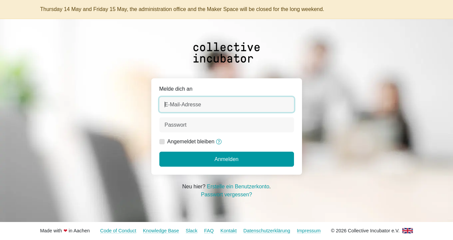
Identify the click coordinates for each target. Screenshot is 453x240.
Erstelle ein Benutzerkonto (238, 186)
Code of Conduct (118, 230)
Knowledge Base (161, 230)
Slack (191, 230)
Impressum (309, 230)
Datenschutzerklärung (267, 230)
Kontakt (228, 230)
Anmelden (226, 159)
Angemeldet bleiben (190, 141)
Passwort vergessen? (226, 194)
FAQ (209, 230)
